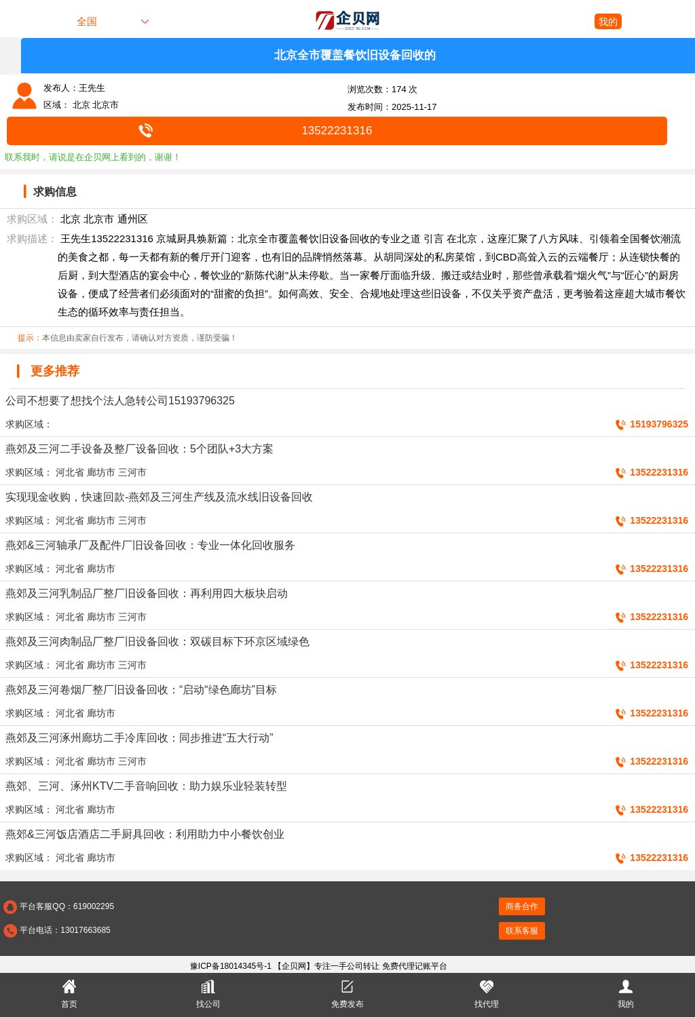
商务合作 (522, 906)
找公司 (208, 992)
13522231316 (336, 130)
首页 (69, 992)
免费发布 (347, 992)
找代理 (486, 992)
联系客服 (522, 931)
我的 (608, 21)
